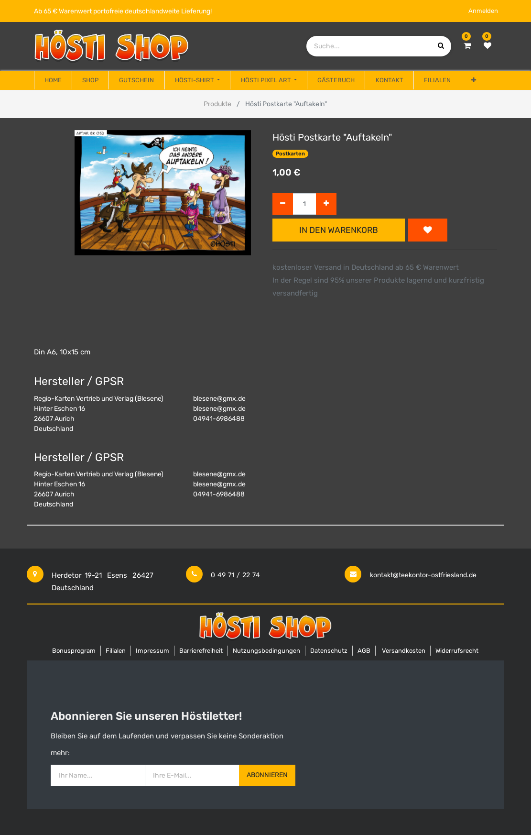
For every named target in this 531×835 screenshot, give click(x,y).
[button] (473, 80)
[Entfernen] (282, 204)
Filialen (116, 650)
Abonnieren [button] (267, 775)
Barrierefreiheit (201, 650)
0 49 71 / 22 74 (235, 575)
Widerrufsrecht (456, 650)
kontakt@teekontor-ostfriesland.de (423, 575)
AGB (364, 650)
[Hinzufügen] (326, 204)
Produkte (217, 104)
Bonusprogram (74, 650)
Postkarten (290, 154)
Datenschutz (328, 650)
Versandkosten (403, 650)
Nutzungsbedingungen (266, 650)
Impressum (152, 650)
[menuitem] (53, 80)
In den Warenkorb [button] (338, 230)
